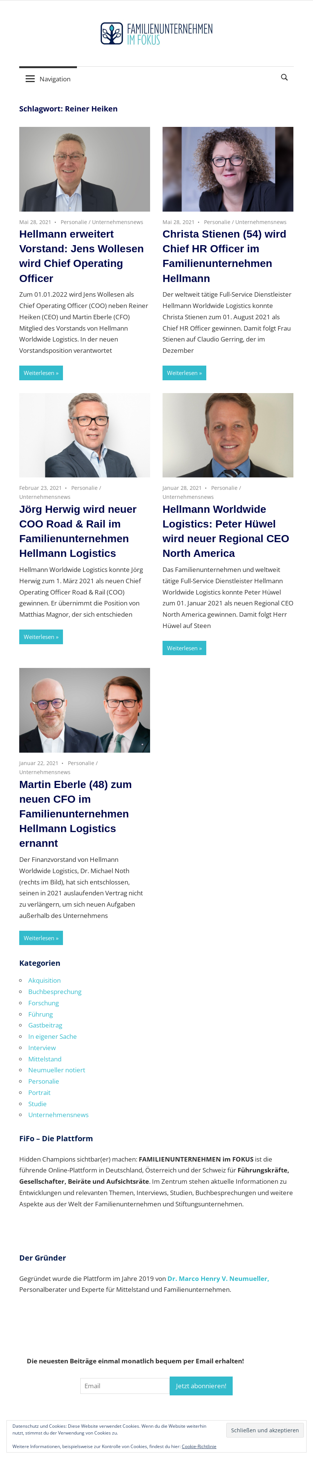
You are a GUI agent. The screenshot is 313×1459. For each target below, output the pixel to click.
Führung (40, 1014)
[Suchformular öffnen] (285, 77)
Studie (37, 1103)
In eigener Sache (52, 1036)
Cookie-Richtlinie (199, 1446)
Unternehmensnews (117, 222)
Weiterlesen (39, 373)
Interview (42, 1047)
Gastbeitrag (45, 1025)
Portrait (39, 1092)
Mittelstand (44, 1059)
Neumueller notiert (56, 1070)
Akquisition (44, 980)
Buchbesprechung (54, 991)
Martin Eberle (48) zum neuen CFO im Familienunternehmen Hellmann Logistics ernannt (75, 814)
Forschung (43, 1003)
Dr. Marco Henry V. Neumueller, (218, 1278)
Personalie (74, 222)
